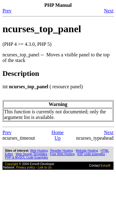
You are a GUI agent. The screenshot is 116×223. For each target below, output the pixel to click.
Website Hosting (86, 150)
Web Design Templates (31, 154)
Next (109, 10)
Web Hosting (39, 150)
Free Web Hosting (62, 154)
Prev (6, 10)
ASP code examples (91, 154)
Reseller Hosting (61, 150)
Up (57, 138)
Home (58, 132)
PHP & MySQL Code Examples (26, 157)
